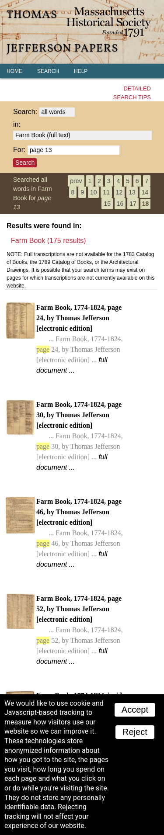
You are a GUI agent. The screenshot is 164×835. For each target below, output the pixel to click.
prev (76, 180)
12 (119, 192)
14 (145, 192)
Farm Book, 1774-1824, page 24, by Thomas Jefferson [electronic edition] (79, 339)
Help (80, 71)
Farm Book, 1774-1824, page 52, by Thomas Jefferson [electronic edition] (79, 630)
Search (48, 71)
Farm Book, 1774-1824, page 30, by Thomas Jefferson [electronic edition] (79, 436)
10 (93, 192)
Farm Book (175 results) (48, 240)
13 (132, 192)
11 (106, 192)
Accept (135, 709)
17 (132, 203)
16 (120, 203)
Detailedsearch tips (132, 92)
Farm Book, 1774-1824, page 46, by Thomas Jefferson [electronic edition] (79, 533)
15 (107, 203)
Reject (134, 732)
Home (14, 71)
